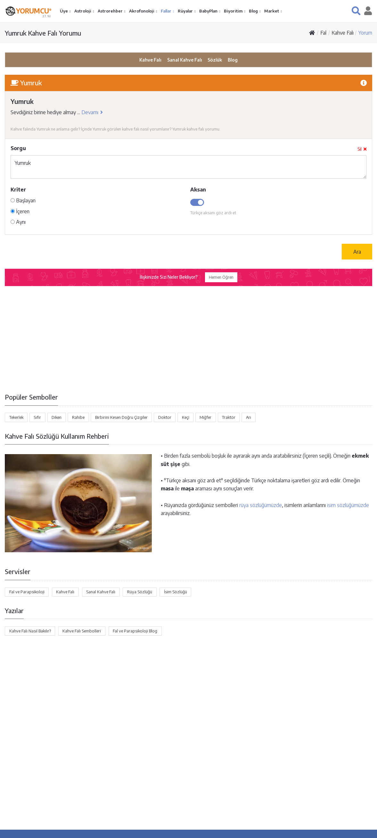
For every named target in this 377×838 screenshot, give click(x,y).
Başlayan (23, 200)
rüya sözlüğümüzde (260, 505)
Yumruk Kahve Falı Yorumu (43, 33)
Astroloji (83, 10)
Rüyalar (186, 10)
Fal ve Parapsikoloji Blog (135, 630)
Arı (248, 417)
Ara (357, 252)
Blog (254, 10)
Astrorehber (111, 10)
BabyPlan (208, 10)
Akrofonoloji (142, 10)
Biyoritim (233, 10)
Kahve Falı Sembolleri (81, 630)
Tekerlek (16, 417)
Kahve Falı (343, 33)
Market (272, 10)
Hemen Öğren (221, 277)
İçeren (20, 211)
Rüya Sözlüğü (139, 591)
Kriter (18, 189)
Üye (64, 10)
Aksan (198, 189)
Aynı (18, 222)
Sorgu (18, 148)
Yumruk (188, 167)
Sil (361, 149)
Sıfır (37, 417)
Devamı (92, 112)
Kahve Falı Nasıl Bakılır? (30, 630)
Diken (56, 417)
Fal (323, 33)
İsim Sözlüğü (175, 591)
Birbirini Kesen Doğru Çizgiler (121, 417)
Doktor (164, 417)
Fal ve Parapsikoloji (27, 591)
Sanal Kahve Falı (184, 60)
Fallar (166, 10)
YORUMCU (34, 10)
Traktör (228, 417)
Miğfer (205, 417)
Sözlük (215, 60)
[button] (356, 10)
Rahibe (78, 417)
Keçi (185, 417)
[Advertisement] (188, 338)
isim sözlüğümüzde (348, 505)
